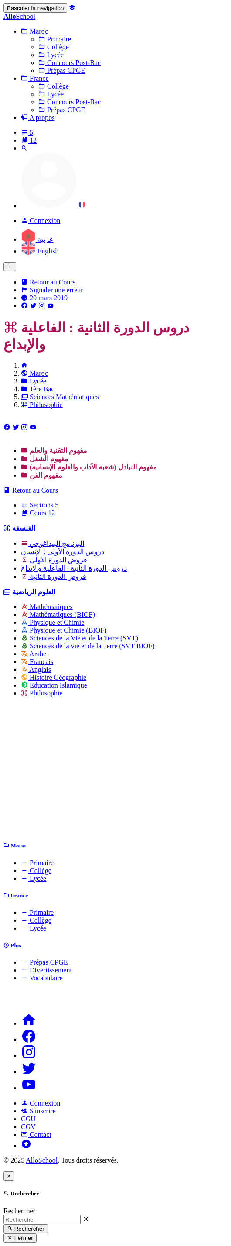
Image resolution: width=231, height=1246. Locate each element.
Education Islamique (54, 685)
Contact (36, 1134)
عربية (37, 239)
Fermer (20, 1238)
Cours (38, 513)
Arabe (33, 653)
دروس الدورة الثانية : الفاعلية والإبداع (74, 568)
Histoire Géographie (53, 677)
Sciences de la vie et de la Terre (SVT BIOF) (88, 646)
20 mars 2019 (44, 297)
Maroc (34, 373)
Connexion (40, 1103)
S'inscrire (38, 1111)
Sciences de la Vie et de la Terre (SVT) (79, 638)
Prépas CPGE (44, 962)
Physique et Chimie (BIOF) (63, 630)
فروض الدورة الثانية (53, 576)
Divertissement (46, 970)
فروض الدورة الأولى (54, 560)
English (39, 251)
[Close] (8, 1176)
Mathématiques (47, 606)
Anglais (36, 669)
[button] (34, 31)
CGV (28, 1126)
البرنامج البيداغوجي (52, 543)
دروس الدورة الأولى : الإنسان (62, 551)
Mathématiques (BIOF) (58, 614)
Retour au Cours (48, 282)
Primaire (37, 862)
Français (37, 661)
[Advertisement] (115, 771)
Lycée (33, 381)
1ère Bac (37, 389)
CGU (28, 1119)
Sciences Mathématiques (60, 396)
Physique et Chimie (52, 622)
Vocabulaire (42, 978)
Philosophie (42, 404)
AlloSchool (42, 1160)
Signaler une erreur (52, 290)
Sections (39, 505)
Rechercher (19, 1211)
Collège (36, 870)
